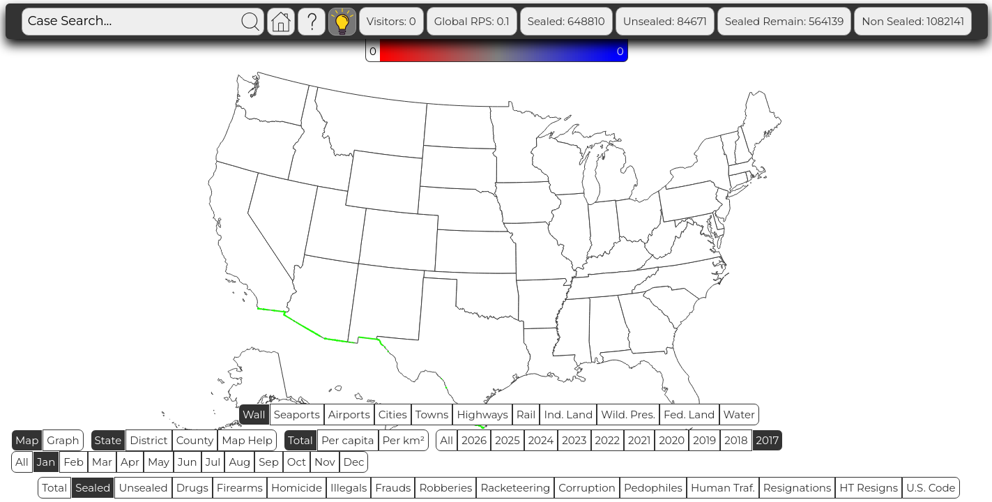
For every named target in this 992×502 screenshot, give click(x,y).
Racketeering (515, 487)
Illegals (348, 487)
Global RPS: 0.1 (472, 21)
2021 (639, 440)
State (108, 440)
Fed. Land (689, 414)
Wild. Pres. (628, 414)
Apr (130, 462)
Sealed (92, 487)
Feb (73, 462)
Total (300, 440)
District (148, 440)
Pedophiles (653, 487)
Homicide (296, 487)
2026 (474, 440)
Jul (213, 462)
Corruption (587, 487)
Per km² (404, 440)
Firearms (240, 487)
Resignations (797, 487)
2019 (704, 440)
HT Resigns (868, 487)
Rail (526, 414)
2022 (607, 440)
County (195, 440)
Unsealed (143, 487)
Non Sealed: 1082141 (913, 21)
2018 (735, 440)
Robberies (445, 487)
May (158, 462)
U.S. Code (931, 487)
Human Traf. (723, 487)
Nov (324, 462)
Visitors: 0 (391, 21)
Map (26, 440)
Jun (187, 462)
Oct (296, 462)
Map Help (247, 440)
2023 (574, 440)
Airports (349, 414)
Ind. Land (568, 414)
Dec (354, 462)
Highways (482, 414)
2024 (541, 440)
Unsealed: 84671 (665, 21)
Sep (268, 462)
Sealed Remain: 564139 (784, 21)
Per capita (347, 440)
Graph (63, 440)
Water (740, 414)
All (446, 440)
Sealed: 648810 (566, 21)
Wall (254, 414)
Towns (432, 414)
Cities (393, 414)
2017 (767, 440)
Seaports (297, 414)
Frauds (393, 487)
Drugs (192, 487)
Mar (102, 462)
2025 (507, 440)
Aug (239, 462)
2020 (672, 440)
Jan (46, 462)
